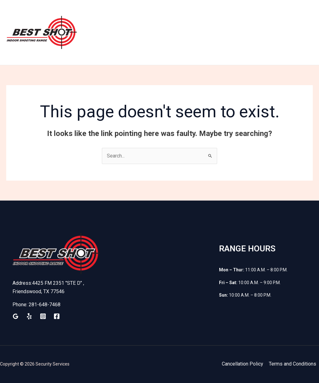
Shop (231, 16)
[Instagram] (43, 316)
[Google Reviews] (15, 316)
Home (100, 16)
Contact (102, 48)
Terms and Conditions (292, 364)
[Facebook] (57, 316)
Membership (154, 16)
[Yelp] (29, 316)
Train (123, 16)
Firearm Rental (197, 16)
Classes (283, 16)
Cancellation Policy (242, 364)
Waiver (255, 16)
